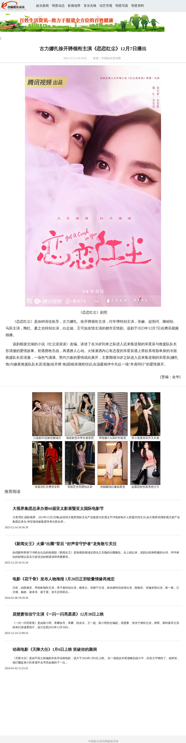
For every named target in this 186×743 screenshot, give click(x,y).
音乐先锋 (90, 5)
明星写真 (121, 5)
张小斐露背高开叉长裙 (145, 438)
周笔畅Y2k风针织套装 (112, 438)
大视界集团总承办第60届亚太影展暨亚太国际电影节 (58, 508)
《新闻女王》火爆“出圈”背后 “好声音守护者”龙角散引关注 (64, 544)
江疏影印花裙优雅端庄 (47, 438)
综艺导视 (106, 5)
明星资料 (137, 5)
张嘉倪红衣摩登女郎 (47, 486)
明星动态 (58, 5)
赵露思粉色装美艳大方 (145, 486)
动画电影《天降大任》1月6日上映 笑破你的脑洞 (54, 649)
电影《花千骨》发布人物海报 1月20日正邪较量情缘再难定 (63, 579)
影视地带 (74, 5)
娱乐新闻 (42, 5)
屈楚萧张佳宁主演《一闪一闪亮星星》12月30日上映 (58, 614)
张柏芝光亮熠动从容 (79, 486)
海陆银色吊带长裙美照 (80, 438)
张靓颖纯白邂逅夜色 (112, 486)
